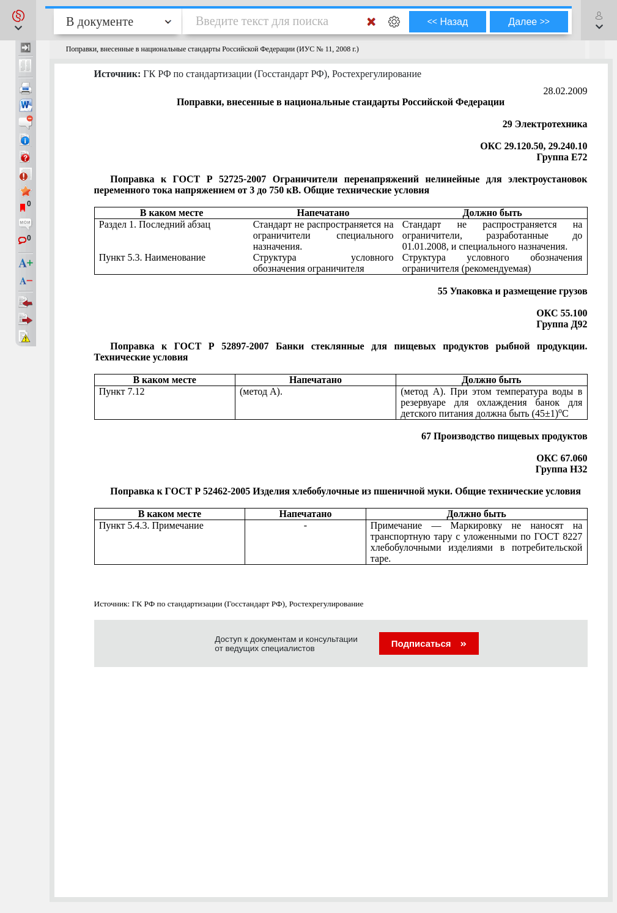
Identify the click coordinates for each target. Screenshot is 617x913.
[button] (18, 20)
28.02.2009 (566, 91)
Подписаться (429, 643)
